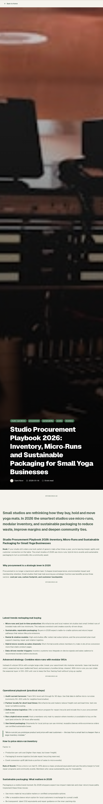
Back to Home (11, 4)
